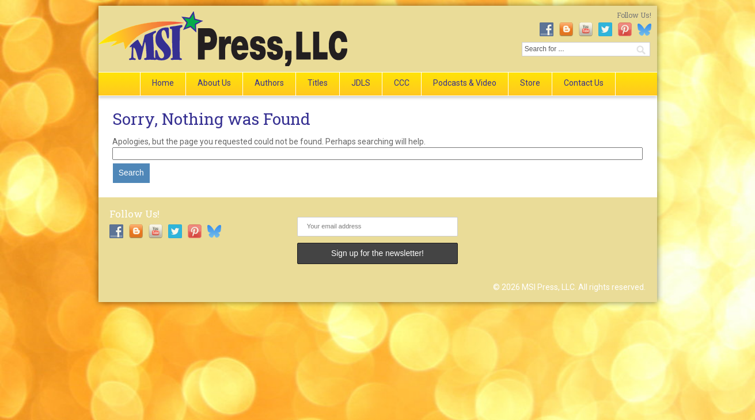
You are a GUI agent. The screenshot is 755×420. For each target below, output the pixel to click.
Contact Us (584, 82)
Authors (269, 82)
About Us (214, 82)
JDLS (360, 82)
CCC (401, 82)
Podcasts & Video (464, 82)
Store (530, 82)
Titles (318, 82)
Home (163, 82)
